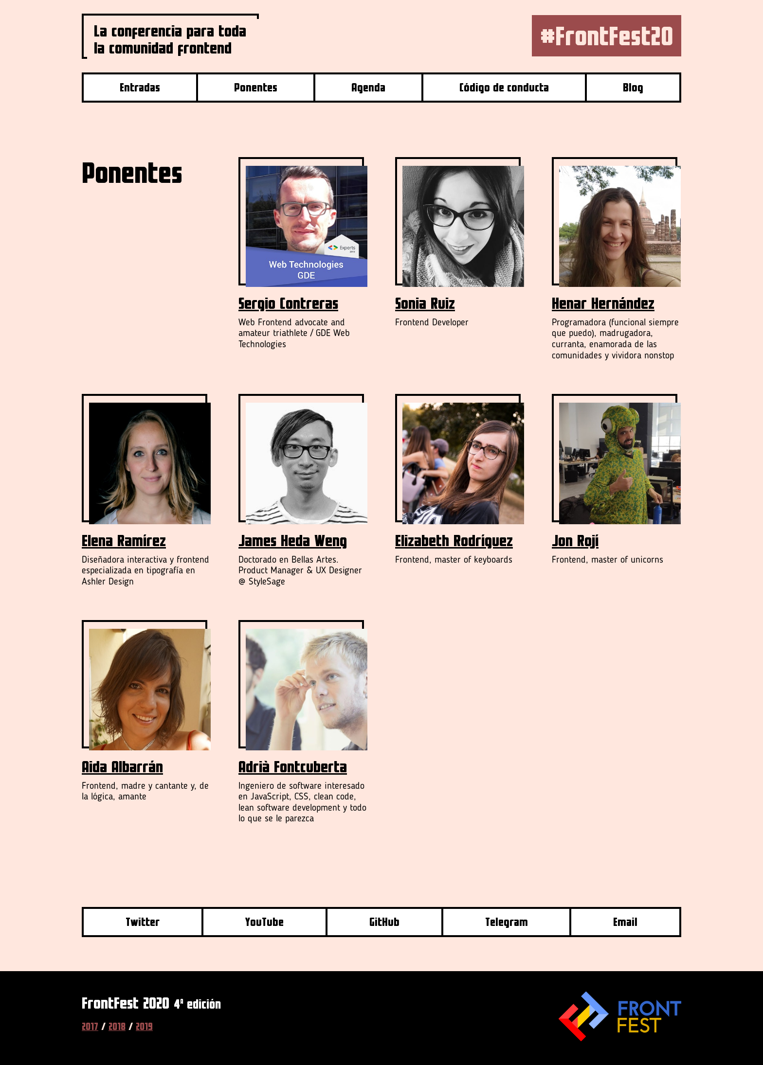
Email (625, 922)
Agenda (368, 87)
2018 (117, 1026)
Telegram (506, 922)
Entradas (140, 87)
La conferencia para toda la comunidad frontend (170, 39)
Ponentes (255, 87)
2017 (90, 1026)
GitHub (384, 922)
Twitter (143, 922)
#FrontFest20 (606, 36)
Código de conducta (504, 87)
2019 (144, 1026)
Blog (633, 87)
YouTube (264, 922)
